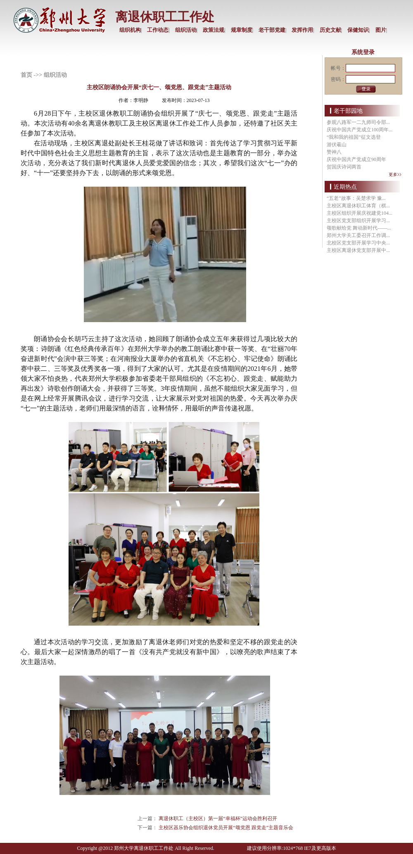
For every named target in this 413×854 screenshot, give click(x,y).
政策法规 (213, 30)
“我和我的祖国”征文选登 (354, 137)
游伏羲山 (337, 144)
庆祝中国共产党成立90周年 (356, 159)
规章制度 (241, 30)
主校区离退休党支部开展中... (358, 250)
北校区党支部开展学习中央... (358, 243)
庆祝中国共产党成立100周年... (359, 130)
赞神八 (334, 152)
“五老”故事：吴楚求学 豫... (356, 198)
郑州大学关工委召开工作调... (358, 235)
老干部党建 (272, 30)
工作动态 (158, 30)
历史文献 (330, 30)
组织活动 (186, 30)
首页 (26, 75)
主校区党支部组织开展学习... (358, 220)
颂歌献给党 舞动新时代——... (359, 228)
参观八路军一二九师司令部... (358, 122)
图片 (380, 30)
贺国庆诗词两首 (344, 167)
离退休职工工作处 (164, 17)
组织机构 (130, 30)
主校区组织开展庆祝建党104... (359, 213)
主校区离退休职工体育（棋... (358, 206)
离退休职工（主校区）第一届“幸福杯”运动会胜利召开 (218, 818)
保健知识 (358, 30)
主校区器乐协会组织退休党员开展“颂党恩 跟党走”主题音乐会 (226, 827)
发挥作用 (302, 30)
